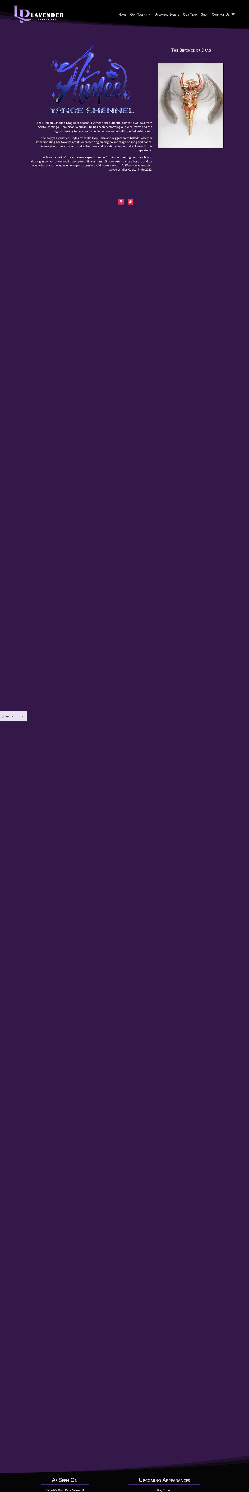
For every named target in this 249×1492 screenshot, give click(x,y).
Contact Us (220, 14)
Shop (204, 14)
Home (122, 14)
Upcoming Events (166, 14)
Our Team (190, 14)
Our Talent (138, 14)
